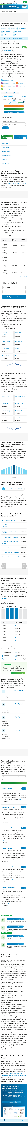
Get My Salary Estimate (14, 282)
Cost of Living (5, 144)
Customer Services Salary (14, 10)
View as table (22, 82)
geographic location (20, 168)
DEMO (24, 6)
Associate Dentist (7, 774)
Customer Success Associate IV (14, 474)
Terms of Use (5, 1118)
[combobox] (14, 33)
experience (11, 168)
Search (24, 32)
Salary (6, 10)
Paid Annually (8, 82)
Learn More (15, 3)
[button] (7, 36)
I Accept (25, 2)
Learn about (11, 1087)
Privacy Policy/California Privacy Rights (10, 1114)
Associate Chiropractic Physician (8, 873)
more (20, 784)
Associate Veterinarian (8, 792)
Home (2, 10)
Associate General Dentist (9, 852)
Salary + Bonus (9, 78)
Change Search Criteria (7, 102)
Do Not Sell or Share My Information (10, 1121)
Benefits (16, 78)
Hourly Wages (5, 148)
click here (3, 584)
